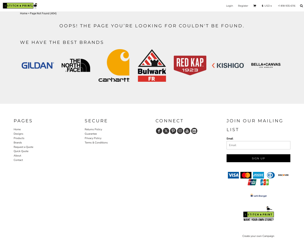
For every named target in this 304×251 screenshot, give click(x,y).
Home (23, 13)
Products (19, 138)
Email (230, 138)
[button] (254, 5)
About (17, 155)
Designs (18, 134)
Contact (18, 160)
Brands (18, 142)
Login (229, 5)
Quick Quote (21, 151)
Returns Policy (93, 129)
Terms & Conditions (96, 142)
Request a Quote (23, 147)
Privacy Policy (93, 138)
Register (243, 5)
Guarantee (91, 134)
